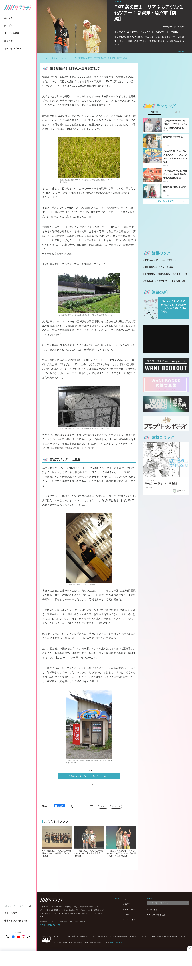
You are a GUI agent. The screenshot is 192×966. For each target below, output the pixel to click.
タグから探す (10, 913)
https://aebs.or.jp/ (115, 942)
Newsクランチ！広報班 (173, 26)
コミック (8, 41)
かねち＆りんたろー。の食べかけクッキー (89, 776)
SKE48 (148, 281)
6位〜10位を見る (166, 201)
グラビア (8, 25)
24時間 (154, 112)
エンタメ (8, 18)
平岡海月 (150, 274)
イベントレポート (12, 48)
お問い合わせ (80, 921)
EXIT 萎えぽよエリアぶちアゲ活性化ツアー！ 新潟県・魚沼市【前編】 (101, 58)
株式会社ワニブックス (48, 921)
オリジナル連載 (11, 33)
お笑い (103, 806)
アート (160, 260)
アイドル (180, 274)
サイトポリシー (66, 921)
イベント (116, 806)
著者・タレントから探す (16, 920)
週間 (177, 112)
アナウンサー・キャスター (170, 281)
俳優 (148, 260)
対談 (172, 260)
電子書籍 (150, 267)
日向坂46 (165, 274)
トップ (42, 58)
